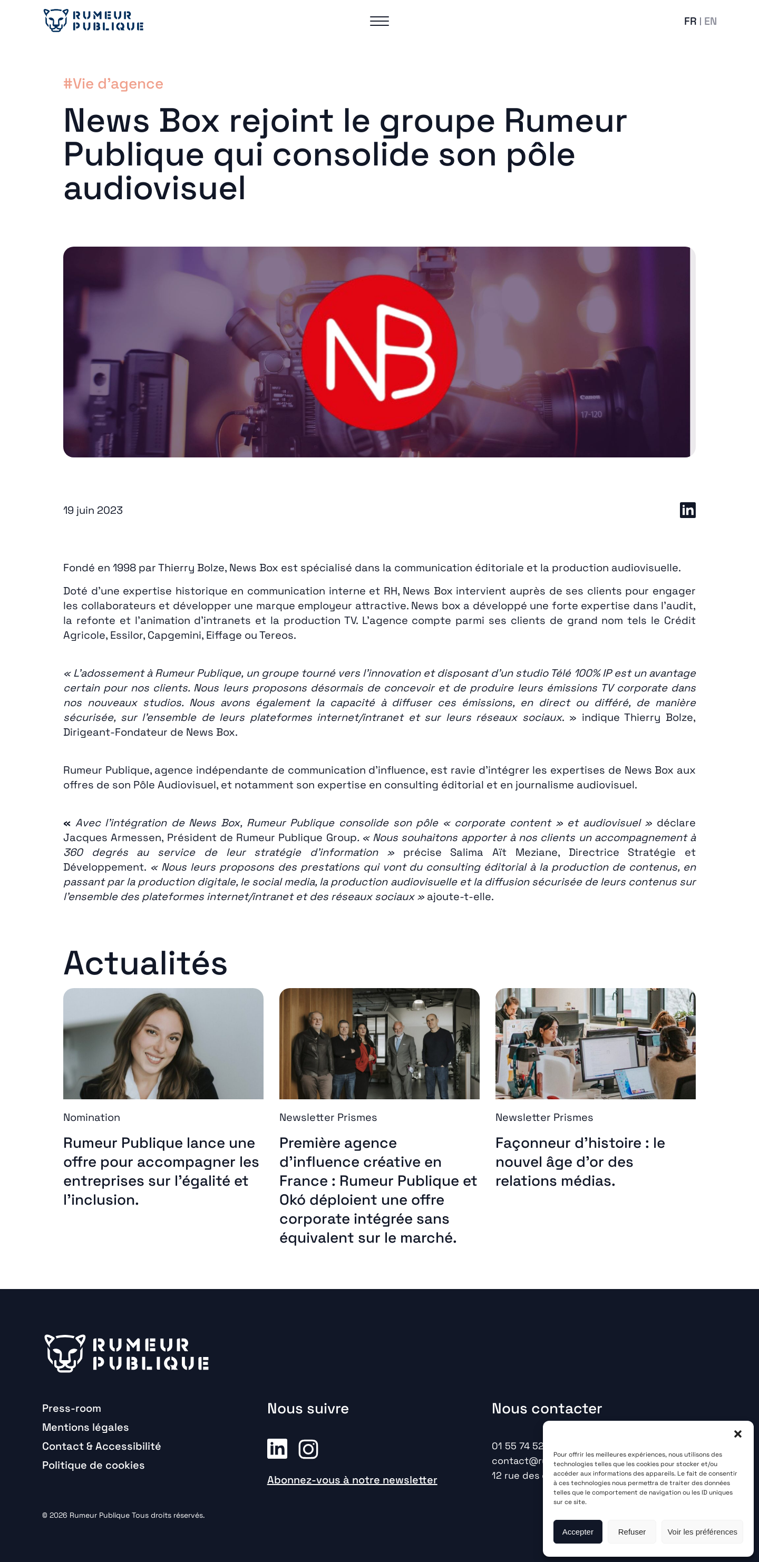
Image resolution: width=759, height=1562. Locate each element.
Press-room (71, 1408)
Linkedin (277, 1448)
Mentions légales (85, 1427)
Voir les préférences (702, 1531)
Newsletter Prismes (328, 1117)
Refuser (632, 1531)
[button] (738, 1434)
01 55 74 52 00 (525, 1446)
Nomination (91, 1117)
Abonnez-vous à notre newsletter (352, 1480)
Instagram (308, 1448)
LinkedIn (688, 510)
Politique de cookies (93, 1465)
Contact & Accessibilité (101, 1446)
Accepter (577, 1531)
